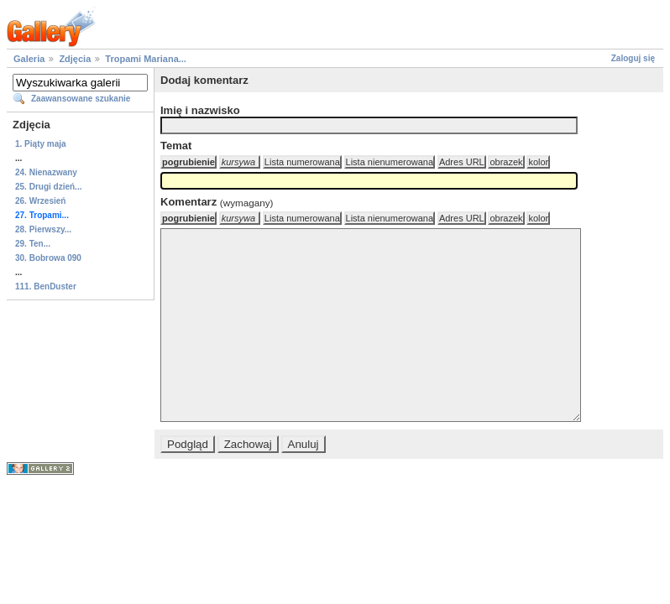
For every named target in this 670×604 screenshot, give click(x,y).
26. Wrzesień (40, 201)
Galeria (28, 59)
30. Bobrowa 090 (48, 258)
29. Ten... (32, 243)
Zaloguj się (633, 58)
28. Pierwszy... (43, 229)
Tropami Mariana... (145, 59)
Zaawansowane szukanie (80, 98)
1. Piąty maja (40, 143)
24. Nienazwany (46, 172)
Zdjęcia (75, 59)
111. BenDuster (45, 286)
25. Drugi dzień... (48, 186)
